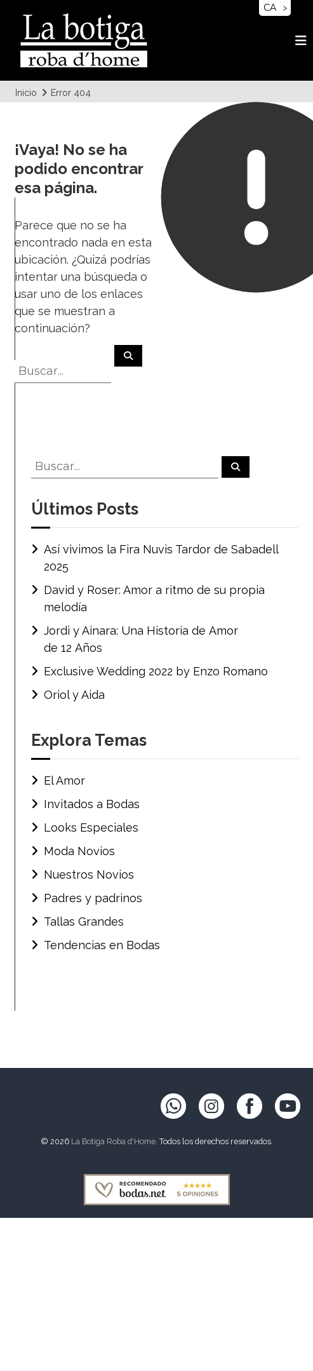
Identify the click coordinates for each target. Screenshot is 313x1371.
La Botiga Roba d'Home (113, 1141)
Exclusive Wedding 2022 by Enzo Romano (156, 671)
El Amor (64, 780)
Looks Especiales (91, 827)
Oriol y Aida (74, 694)
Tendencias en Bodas (102, 945)
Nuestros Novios (89, 874)
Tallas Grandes (84, 921)
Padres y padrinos (93, 898)
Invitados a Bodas (92, 804)
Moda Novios (79, 851)
